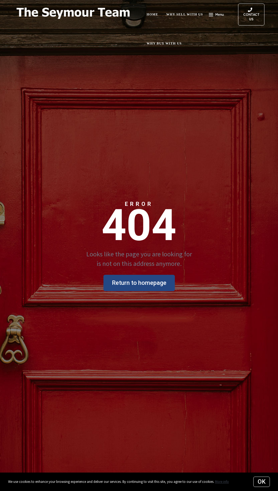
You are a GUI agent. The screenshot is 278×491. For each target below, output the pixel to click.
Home (152, 14)
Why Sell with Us (184, 14)
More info (222, 481)
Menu (216, 15)
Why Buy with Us (164, 43)
